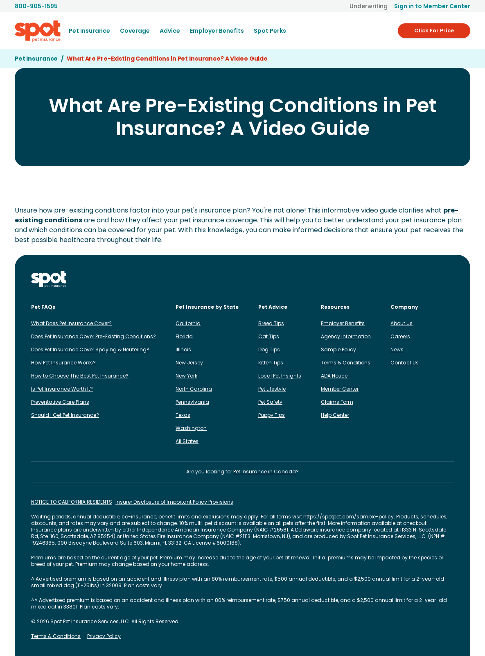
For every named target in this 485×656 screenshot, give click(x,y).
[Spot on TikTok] (410, 279)
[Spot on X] (423, 279)
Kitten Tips (270, 362)
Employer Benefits (343, 323)
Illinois (183, 349)
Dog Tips (269, 349)
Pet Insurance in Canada (264, 471)
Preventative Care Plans (60, 401)
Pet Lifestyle (272, 388)
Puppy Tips (271, 415)
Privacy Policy (104, 636)
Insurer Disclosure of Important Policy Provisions (174, 502)
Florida (184, 336)
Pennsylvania (192, 401)
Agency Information (346, 336)
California (188, 323)
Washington (191, 428)
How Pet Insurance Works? (63, 362)
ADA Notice (334, 375)
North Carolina (194, 388)
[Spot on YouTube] (449, 279)
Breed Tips (271, 323)
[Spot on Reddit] (436, 279)
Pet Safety (270, 401)
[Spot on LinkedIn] (397, 279)
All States (187, 441)
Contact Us (404, 362)
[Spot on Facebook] (383, 279)
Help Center (335, 415)
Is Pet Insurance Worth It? (62, 388)
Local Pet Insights (279, 375)
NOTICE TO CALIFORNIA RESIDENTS (71, 502)
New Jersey (189, 362)
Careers (400, 336)
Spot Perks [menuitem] (270, 31)
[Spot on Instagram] (370, 279)
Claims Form (337, 401)
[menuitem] (89, 31)
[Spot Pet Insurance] (49, 279)
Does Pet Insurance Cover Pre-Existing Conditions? (93, 336)
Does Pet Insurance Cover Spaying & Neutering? (90, 349)
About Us (401, 323)
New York (186, 375)
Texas (183, 415)
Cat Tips (268, 336)
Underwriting (369, 6)
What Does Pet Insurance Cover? (71, 323)
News (397, 349)
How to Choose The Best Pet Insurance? (80, 375)
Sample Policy (338, 349)
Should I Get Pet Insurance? (65, 415)
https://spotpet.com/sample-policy (348, 516)
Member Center (340, 388)
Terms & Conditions (345, 362)
